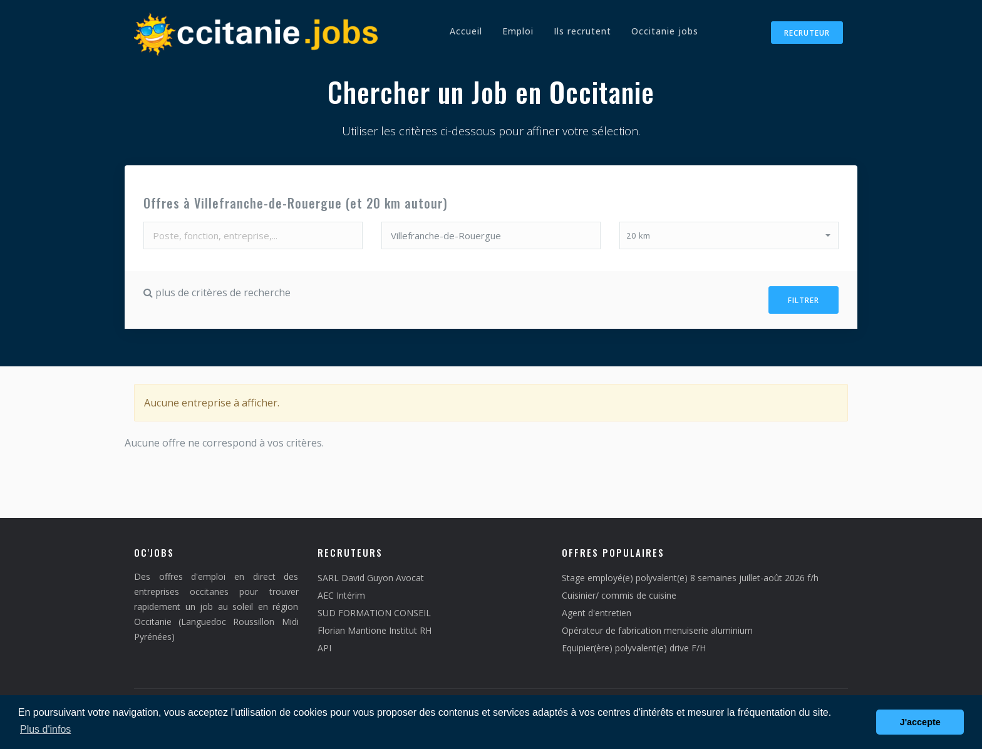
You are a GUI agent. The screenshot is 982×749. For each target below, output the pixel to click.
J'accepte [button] (920, 722)
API (324, 643)
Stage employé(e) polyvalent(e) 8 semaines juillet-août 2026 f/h (690, 573)
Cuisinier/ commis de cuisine (619, 590)
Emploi (518, 31)
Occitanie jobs (664, 31)
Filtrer (803, 297)
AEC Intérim (341, 590)
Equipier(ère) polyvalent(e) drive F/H (634, 643)
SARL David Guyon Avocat (371, 573)
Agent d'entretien (596, 608)
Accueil (466, 31)
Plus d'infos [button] (45, 729)
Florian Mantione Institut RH (375, 625)
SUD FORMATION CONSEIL (374, 608)
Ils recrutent (582, 31)
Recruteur (807, 33)
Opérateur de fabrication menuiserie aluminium (657, 625)
